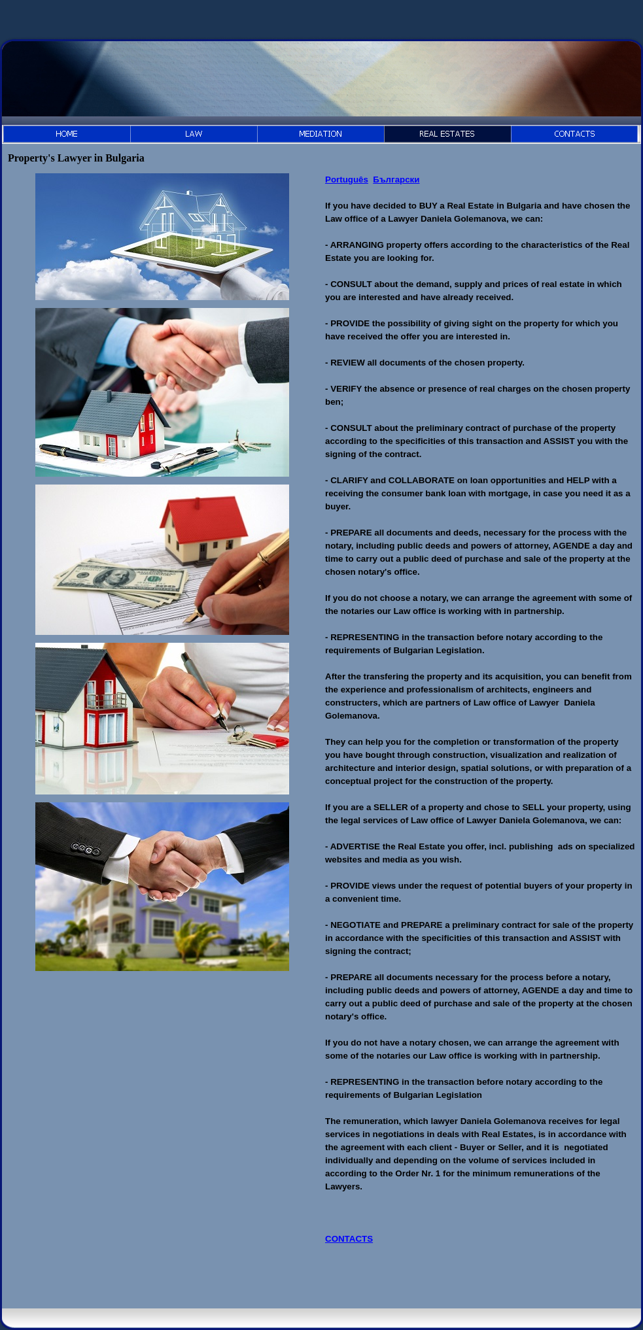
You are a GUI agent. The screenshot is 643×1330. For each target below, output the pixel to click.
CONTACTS (349, 1239)
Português (346, 179)
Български (396, 179)
